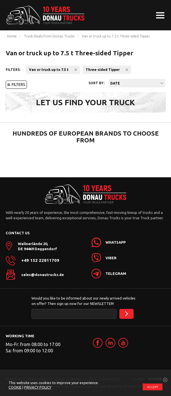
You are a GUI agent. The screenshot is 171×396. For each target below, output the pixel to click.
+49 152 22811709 (40, 260)
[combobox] (137, 83)
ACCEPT (152, 387)
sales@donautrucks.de (42, 275)
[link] (98, 343)
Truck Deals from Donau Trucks (49, 36)
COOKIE (15, 387)
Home (12, 36)
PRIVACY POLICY (37, 387)
